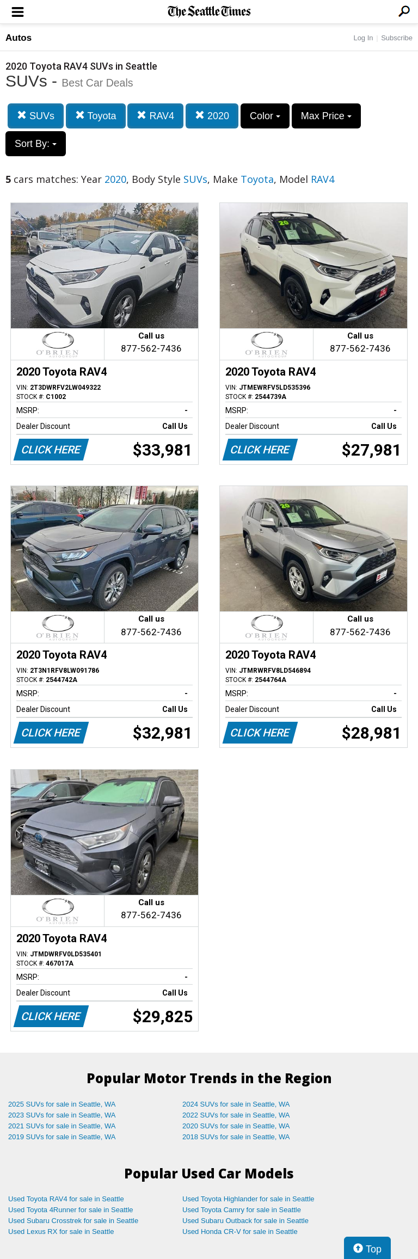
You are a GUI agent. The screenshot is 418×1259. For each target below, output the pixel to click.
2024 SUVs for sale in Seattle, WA (236, 1104)
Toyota (95, 115)
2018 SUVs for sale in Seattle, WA (236, 1137)
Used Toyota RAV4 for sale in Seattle (66, 1199)
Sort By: (36, 143)
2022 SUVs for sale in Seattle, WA (236, 1115)
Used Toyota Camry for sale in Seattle (241, 1210)
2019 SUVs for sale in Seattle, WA (62, 1137)
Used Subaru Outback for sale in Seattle (245, 1221)
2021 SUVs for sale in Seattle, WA (62, 1126)
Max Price (326, 115)
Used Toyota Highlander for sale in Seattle (248, 1199)
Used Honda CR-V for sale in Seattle (240, 1231)
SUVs (35, 115)
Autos (18, 38)
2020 (212, 115)
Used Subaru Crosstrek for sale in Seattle (73, 1221)
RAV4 (155, 115)
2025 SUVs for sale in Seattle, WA (62, 1104)
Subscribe (397, 38)
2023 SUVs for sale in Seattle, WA (62, 1115)
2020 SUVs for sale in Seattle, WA (236, 1126)
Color (265, 115)
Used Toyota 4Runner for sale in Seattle (70, 1210)
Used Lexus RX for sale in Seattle (61, 1231)
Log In (363, 38)
